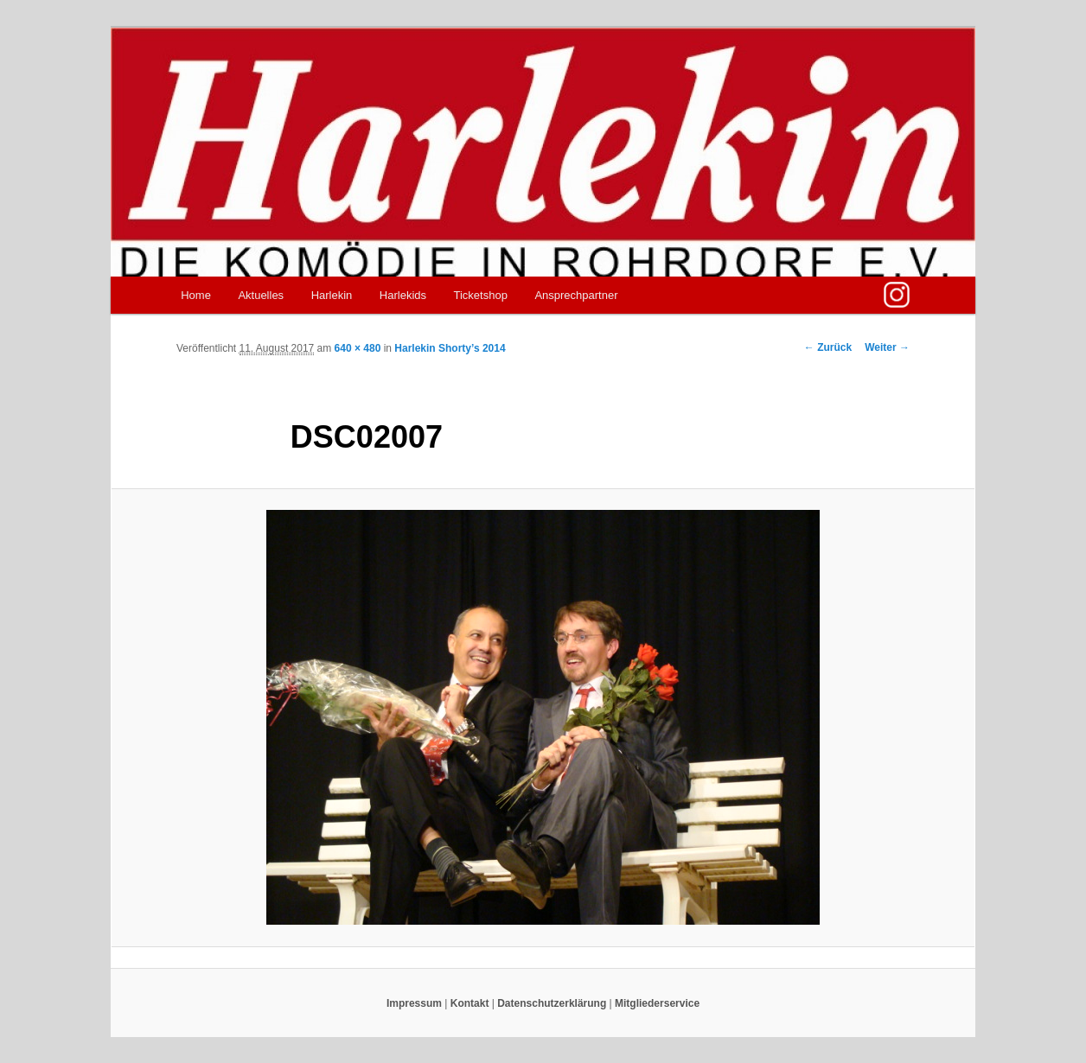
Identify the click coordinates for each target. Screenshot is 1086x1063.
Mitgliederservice (657, 1003)
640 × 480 (358, 348)
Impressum (414, 1003)
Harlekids (403, 295)
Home (196, 295)
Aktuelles (261, 295)
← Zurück (828, 347)
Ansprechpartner (575, 295)
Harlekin (332, 295)
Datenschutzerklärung (551, 1003)
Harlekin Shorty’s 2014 (449, 348)
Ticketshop (481, 295)
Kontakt (469, 1003)
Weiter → (887, 347)
